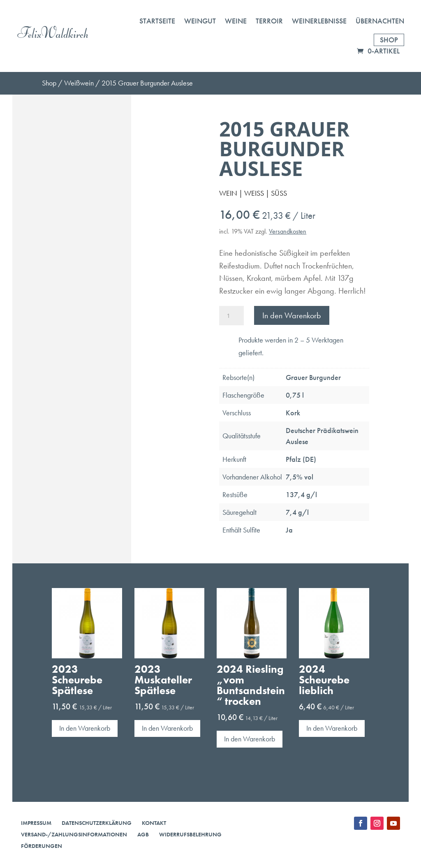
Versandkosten (287, 231)
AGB (143, 834)
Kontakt (154, 823)
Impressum (36, 823)
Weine (236, 20)
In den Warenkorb (291, 315)
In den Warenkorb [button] (84, 728)
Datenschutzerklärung (97, 823)
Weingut (200, 20)
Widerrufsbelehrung (190, 834)
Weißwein (79, 83)
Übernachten (380, 20)
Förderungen (41, 846)
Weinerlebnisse (319, 20)
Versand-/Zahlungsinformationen (74, 834)
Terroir (269, 20)
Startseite (157, 20)
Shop (389, 39)
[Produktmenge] (231, 315)
